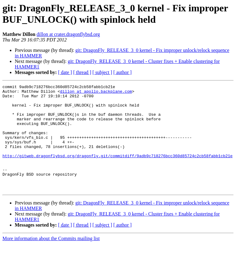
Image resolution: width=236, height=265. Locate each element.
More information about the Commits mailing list (51, 259)
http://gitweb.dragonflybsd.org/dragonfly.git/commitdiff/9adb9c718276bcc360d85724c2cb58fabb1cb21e (117, 170)
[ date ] (65, 72)
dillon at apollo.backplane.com (96, 93)
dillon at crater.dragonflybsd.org (68, 34)
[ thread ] (82, 72)
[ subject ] (102, 72)
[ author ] (122, 72)
